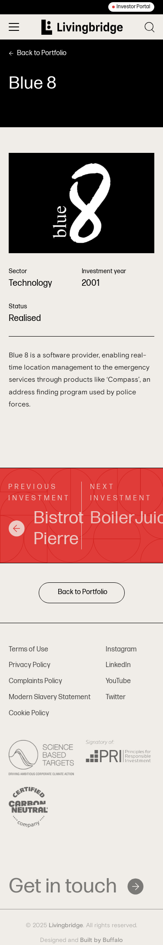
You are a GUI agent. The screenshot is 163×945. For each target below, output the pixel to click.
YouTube (118, 681)
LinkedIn (118, 665)
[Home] (82, 27)
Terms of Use (28, 649)
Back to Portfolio (38, 53)
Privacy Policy (29, 665)
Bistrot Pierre (40, 528)
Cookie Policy (29, 713)
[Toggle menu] (14, 27)
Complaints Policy (35, 681)
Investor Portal (133, 6)
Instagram (121, 649)
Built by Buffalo (101, 940)
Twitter (116, 697)
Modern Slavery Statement (49, 697)
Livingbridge (66, 925)
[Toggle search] (149, 27)
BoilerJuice (122, 518)
